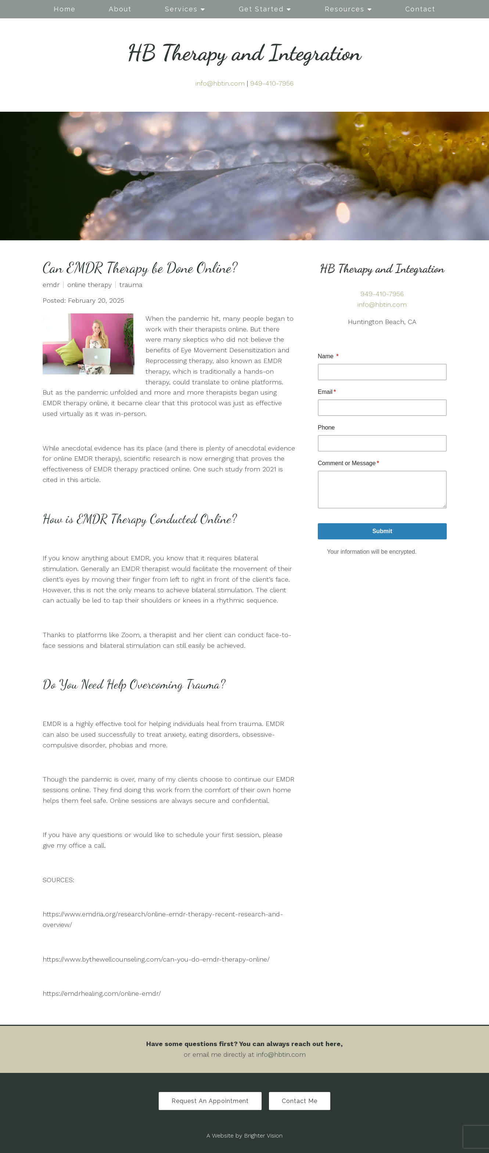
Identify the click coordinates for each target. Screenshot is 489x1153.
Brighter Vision (263, 1135)
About (120, 9)
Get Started (261, 9)
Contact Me (299, 1101)
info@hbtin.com (220, 83)
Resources (344, 9)
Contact (420, 9)
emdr (51, 284)
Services (181, 9)
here (333, 1044)
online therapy (89, 284)
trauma (131, 284)
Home (65, 9)
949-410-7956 (272, 83)
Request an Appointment (210, 1101)
